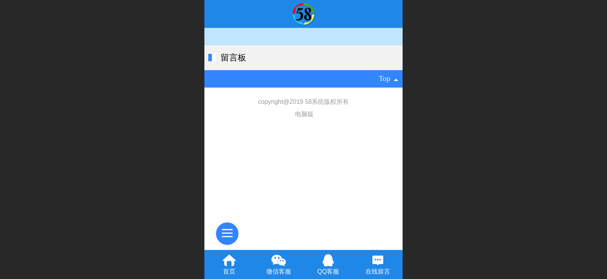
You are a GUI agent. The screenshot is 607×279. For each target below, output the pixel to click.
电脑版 (304, 114)
